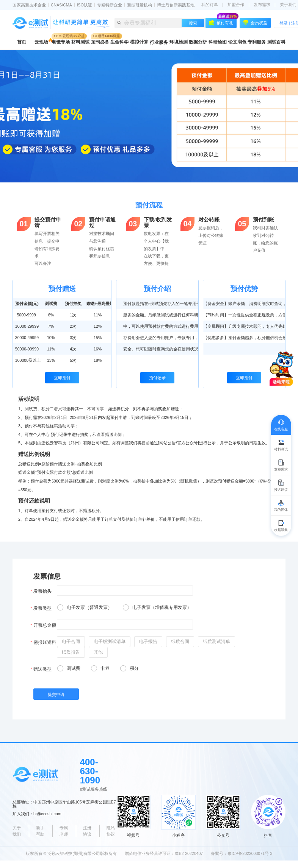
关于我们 (17, 830)
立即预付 (62, 377)
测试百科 (276, 42)
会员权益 (255, 22)
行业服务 (159, 42)
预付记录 (157, 377)
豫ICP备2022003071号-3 (250, 853)
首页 (21, 42)
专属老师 (64, 830)
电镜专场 (61, 42)
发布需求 (262, 5)
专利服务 (257, 42)
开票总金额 (44, 625)
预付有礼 (223, 21)
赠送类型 (42, 669)
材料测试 (80, 42)
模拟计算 (139, 42)
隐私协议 (111, 830)
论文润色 (237, 42)
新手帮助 (40, 830)
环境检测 (178, 42)
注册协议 (87, 830)
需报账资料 (44, 642)
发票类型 (42, 608)
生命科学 (119, 42)
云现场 (41, 42)
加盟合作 (235, 5)
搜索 (193, 23)
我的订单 (209, 5)
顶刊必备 (100, 42)
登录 (283, 23)
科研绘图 (218, 42)
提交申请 (56, 694)
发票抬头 (42, 591)
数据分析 (198, 42)
